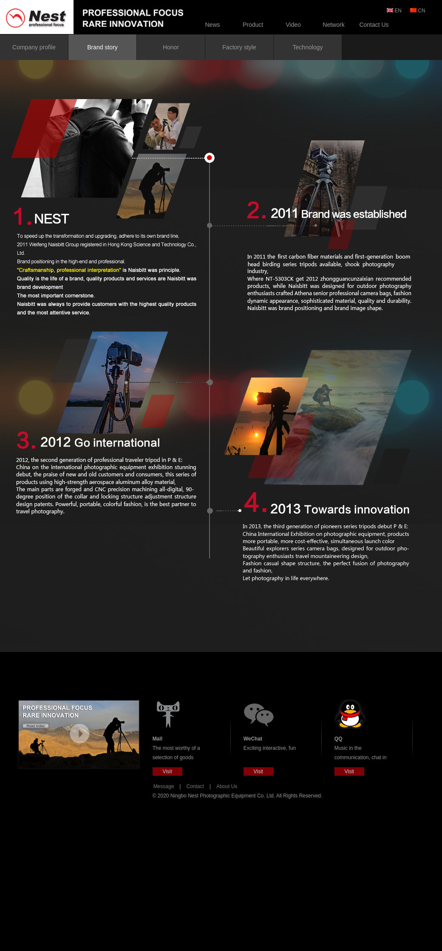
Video (293, 24)
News (212, 24)
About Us (226, 786)
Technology (308, 47)
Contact (195, 786)
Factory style (239, 47)
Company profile (34, 47)
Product (253, 24)
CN (418, 11)
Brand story (102, 47)
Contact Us (373, 24)
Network (333, 24)
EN (395, 11)
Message (163, 786)
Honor (171, 47)
